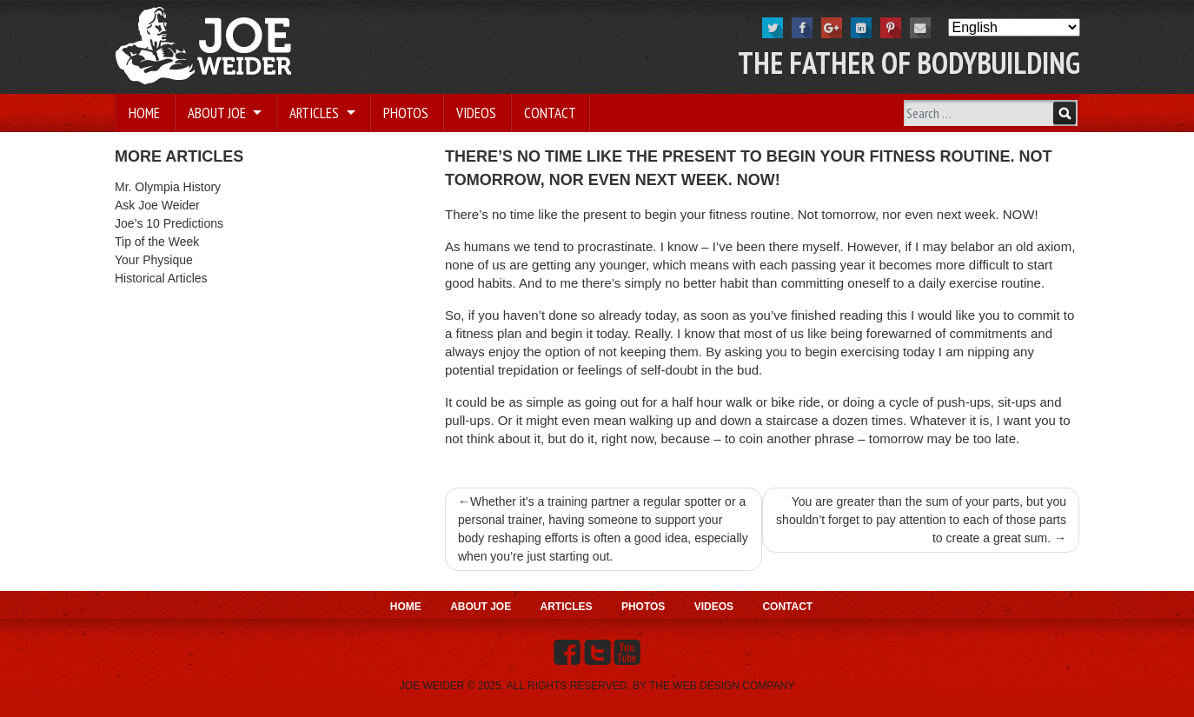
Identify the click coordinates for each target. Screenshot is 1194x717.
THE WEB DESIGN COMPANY (721, 686)
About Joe (218, 113)
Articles (315, 113)
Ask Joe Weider (157, 205)
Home (144, 113)
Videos (476, 113)
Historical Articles (161, 278)
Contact (550, 113)
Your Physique (154, 260)
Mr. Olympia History (168, 187)
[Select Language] (1014, 27)
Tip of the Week (157, 242)
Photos (405, 113)
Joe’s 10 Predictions (169, 223)
